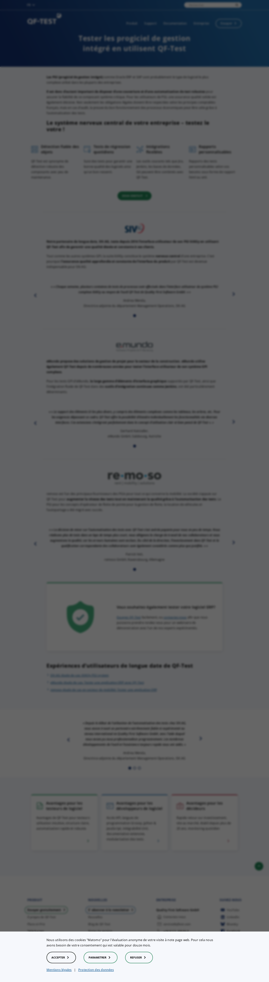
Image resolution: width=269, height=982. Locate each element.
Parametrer (100, 957)
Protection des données (96, 970)
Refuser (139, 957)
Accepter (61, 957)
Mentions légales (59, 970)
